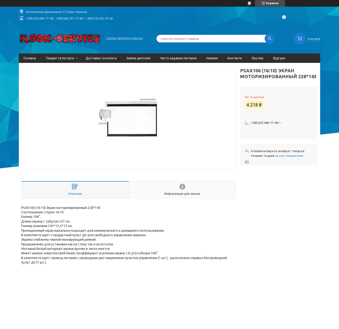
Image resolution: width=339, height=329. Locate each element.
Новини (212, 58)
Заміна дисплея (138, 58)
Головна (30, 58)
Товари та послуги (60, 58)
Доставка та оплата (101, 58)
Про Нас (258, 58)
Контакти (234, 58)
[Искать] (269, 39)
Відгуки (279, 58)
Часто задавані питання (178, 58)
